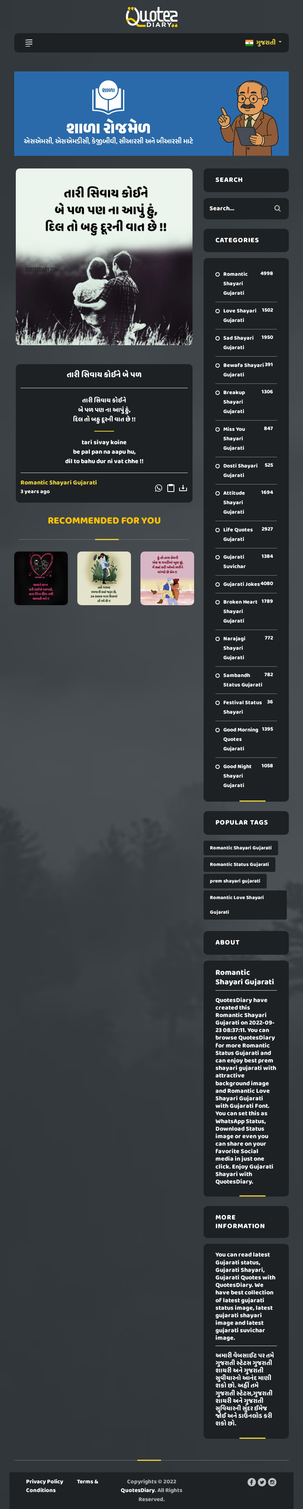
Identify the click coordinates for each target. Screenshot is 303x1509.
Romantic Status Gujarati (239, 864)
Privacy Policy (44, 1482)
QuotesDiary (138, 1490)
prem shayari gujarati (235, 881)
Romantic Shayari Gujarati (59, 483)
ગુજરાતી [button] (261, 43)
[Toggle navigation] (29, 43)
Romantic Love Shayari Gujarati (237, 905)
